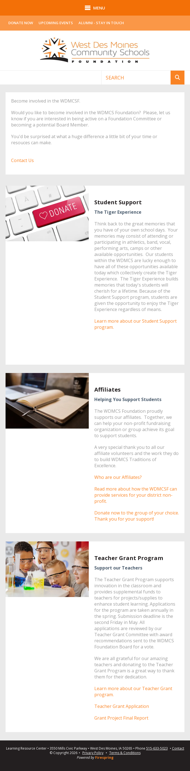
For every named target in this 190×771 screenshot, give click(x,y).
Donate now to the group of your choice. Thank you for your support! (136, 516)
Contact (178, 748)
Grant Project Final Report (121, 718)
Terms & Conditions (125, 752)
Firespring (104, 757)
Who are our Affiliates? (118, 477)
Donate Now (20, 22)
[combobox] (136, 77)
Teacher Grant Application (121, 706)
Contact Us (22, 160)
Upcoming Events (56, 22)
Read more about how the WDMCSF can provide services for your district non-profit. (135, 495)
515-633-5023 (157, 748)
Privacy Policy (92, 752)
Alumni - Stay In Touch (101, 22)
